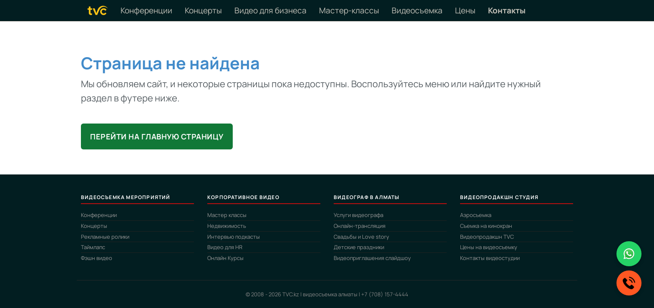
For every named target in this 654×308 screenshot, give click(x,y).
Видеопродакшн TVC (487, 236)
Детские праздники (359, 247)
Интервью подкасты (233, 236)
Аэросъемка (475, 215)
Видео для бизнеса (270, 10)
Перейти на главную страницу (157, 136)
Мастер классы (227, 215)
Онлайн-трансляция (359, 226)
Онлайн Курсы (225, 258)
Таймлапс (93, 247)
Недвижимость (226, 226)
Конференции (146, 10)
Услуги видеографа (358, 215)
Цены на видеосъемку (488, 247)
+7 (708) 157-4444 (384, 294)
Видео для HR (224, 247)
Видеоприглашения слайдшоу (372, 258)
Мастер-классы (349, 10)
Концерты (203, 10)
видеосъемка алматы (330, 294)
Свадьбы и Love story (361, 236)
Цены (465, 10)
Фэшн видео (96, 258)
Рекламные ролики (105, 236)
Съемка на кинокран (486, 226)
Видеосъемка (417, 10)
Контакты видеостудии (490, 258)
